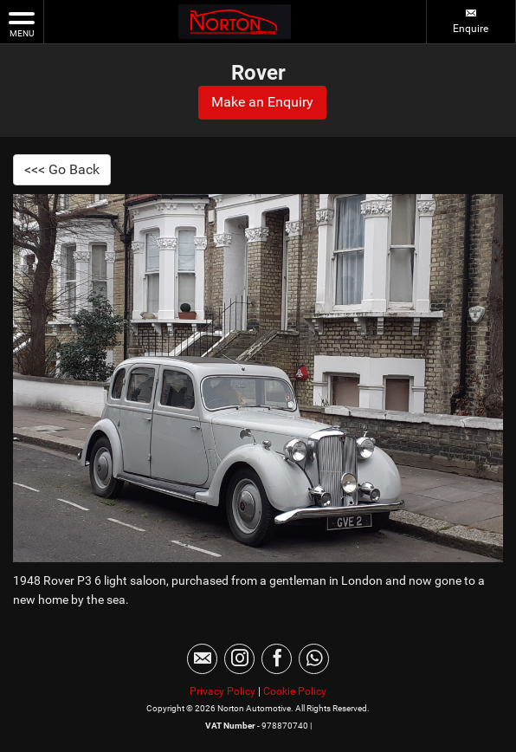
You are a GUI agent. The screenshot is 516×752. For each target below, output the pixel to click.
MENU (22, 23)
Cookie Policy (294, 691)
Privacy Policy (222, 691)
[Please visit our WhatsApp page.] (314, 659)
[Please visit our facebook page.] (276, 659)
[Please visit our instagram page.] (239, 659)
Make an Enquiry (262, 102)
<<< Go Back (62, 169)
